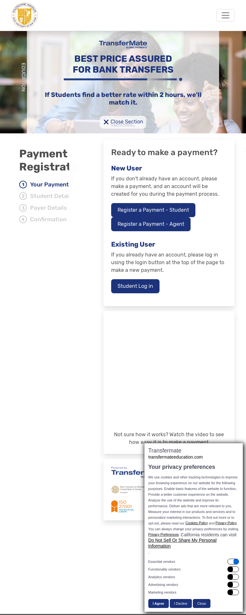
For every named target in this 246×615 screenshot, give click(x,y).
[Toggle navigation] (225, 15)
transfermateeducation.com (175, 457)
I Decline (180, 603)
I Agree (158, 603)
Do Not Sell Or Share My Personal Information (182, 543)
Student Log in (135, 286)
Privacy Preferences (163, 534)
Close (201, 603)
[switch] (193, 561)
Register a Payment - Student (153, 210)
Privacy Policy (226, 523)
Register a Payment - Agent (151, 224)
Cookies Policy (196, 523)
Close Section (123, 122)
